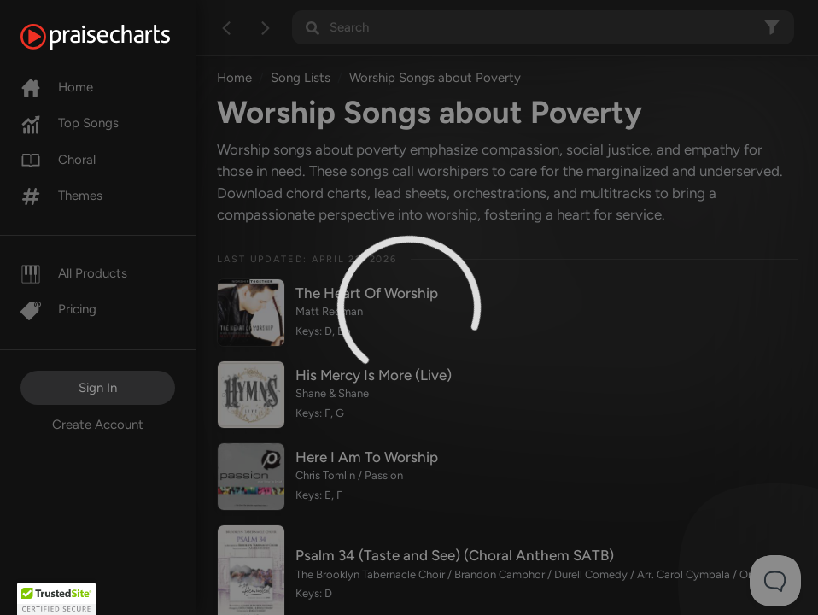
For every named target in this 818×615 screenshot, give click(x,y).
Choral (58, 159)
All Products (73, 273)
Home (56, 87)
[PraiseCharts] (116, 37)
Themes (61, 195)
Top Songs (69, 123)
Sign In (98, 387)
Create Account (97, 424)
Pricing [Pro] (58, 309)
